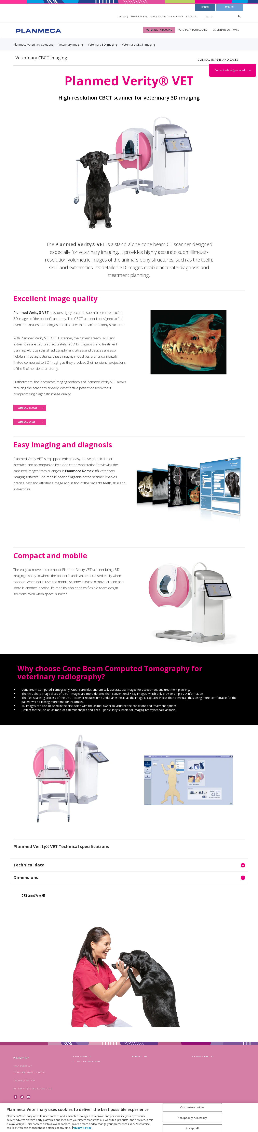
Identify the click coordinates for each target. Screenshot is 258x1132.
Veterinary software (226, 29)
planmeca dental (202, 1056)
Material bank (175, 16)
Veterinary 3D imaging (102, 44)
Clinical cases (26, 421)
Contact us (192, 16)
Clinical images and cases (218, 59)
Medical (229, 7)
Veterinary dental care (192, 29)
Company (123, 16)
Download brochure (86, 1061)
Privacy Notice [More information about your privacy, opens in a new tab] (82, 1128)
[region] (129, 1117)
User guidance (158, 16)
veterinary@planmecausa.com (32, 1088)
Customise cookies (192, 1107)
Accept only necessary (192, 1118)
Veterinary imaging (159, 29)
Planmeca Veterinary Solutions (33, 44)
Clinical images (27, 407)
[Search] (239, 16)
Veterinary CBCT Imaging (41, 58)
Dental (205, 7)
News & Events (139, 16)
